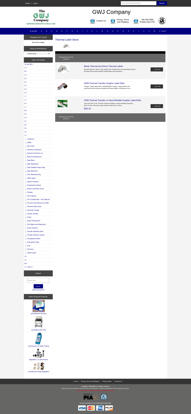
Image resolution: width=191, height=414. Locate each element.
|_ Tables (28, 142)
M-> (25, 110)
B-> (25, 71)
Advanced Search (38, 290)
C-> (25, 75)
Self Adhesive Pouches (39, 307)
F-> (25, 85)
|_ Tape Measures (31, 171)
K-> (25, 103)
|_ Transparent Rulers (32, 238)
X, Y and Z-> (28, 267)
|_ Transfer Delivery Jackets (34, 235)
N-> (25, 114)
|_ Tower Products (31, 228)
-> (25, 135)
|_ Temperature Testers (32, 185)
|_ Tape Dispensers (31, 164)
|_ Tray (27, 246)
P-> (25, 121)
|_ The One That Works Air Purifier (36, 203)
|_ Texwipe (28, 192)
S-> (25, 132)
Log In (35, 3)
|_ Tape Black (29, 160)
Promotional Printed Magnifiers (38, 367)
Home (27, 3)
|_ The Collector (30, 196)
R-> (25, 128)
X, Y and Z (162, 31)
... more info (156, 69)
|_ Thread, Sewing (31, 214)
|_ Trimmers (28, 249)
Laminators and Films (38, 323)
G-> (25, 89)
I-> (25, 96)
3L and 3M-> (28, 64)
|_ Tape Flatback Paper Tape (34, 167)
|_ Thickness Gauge (31, 210)
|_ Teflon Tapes (30, 178)
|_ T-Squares (29, 139)
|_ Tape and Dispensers (33, 157)
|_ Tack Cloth (29, 146)
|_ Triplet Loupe (30, 253)
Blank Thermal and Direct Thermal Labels (103, 66)
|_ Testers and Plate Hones (34, 189)
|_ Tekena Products (31, 182)
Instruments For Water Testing (38, 339)
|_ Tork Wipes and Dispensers (35, 224)
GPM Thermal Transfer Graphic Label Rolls (104, 83)
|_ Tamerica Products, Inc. (33, 153)
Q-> (25, 125)
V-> (25, 260)
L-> (25, 107)
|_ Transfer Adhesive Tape (33, 231)
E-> (25, 82)
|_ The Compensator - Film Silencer (37, 199)
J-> (25, 100)
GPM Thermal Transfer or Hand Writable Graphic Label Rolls (112, 100)
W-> (25, 263)
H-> (25, 93)
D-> (25, 78)
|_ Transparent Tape (31, 242)
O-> (25, 118)
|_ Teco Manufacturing (32, 174)
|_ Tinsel (27, 217)
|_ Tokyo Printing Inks (32, 221)
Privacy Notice (107, 381)
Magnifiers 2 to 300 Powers (38, 354)
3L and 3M (33, 31)
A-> (25, 68)
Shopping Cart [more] (38, 37)
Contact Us (118, 381)
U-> (25, 256)
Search (38, 273)
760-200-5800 (147, 20)
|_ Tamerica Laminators (32, 150)
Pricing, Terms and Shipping (90, 381)
